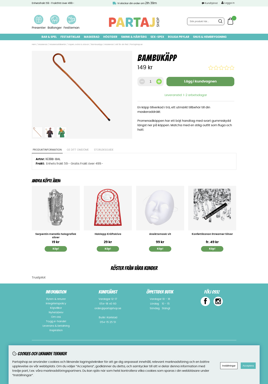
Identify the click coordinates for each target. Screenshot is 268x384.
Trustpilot (39, 277)
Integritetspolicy (56, 303)
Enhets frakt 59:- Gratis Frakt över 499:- (74, 163)
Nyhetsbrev (56, 312)
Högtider (110, 37)
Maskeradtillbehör (57, 44)
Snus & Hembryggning (210, 37)
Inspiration (56, 330)
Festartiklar (70, 37)
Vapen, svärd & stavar (78, 44)
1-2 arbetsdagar (195, 95)
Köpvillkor (56, 308)
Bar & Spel (49, 37)
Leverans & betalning (56, 326)
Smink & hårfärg (134, 37)
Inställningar (229, 365)
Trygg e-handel (56, 321)
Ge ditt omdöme (78, 150)
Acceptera (248, 365)
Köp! (212, 249)
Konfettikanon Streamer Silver (212, 234)
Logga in (228, 2)
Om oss (56, 317)
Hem (34, 44)
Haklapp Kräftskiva (108, 234)
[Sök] (205, 21)
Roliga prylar (178, 37)
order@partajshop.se (107, 308)
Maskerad (92, 37)
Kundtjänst (211, 3)
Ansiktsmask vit (160, 234)
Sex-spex (157, 37)
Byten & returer (56, 299)
